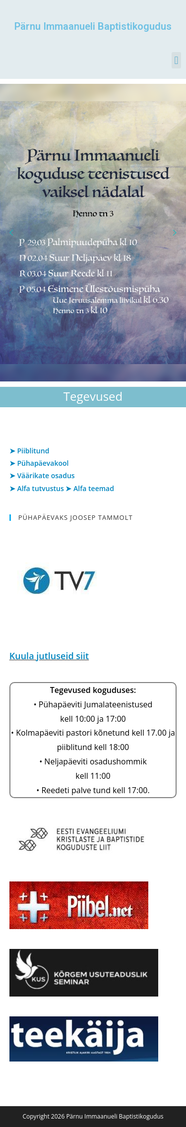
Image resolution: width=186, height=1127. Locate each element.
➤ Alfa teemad (89, 488)
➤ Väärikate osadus (42, 475)
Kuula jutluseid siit (49, 656)
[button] (176, 60)
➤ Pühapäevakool (39, 463)
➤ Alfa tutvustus (36, 488)
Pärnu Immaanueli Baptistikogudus (93, 26)
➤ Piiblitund (29, 450)
